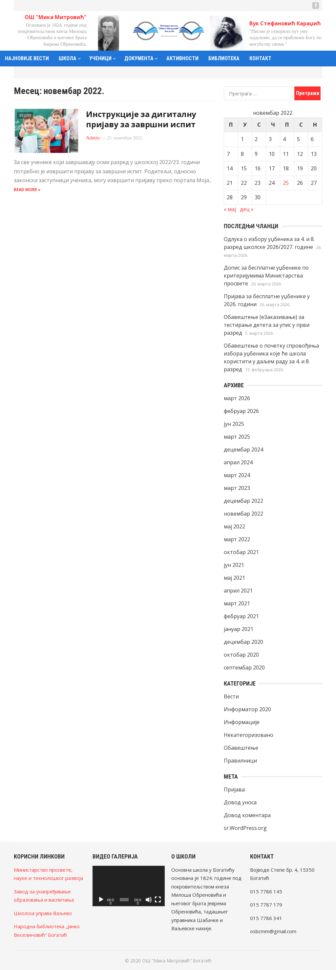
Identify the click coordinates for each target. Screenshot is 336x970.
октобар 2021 (241, 552)
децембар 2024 (243, 449)
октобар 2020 (241, 654)
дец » (247, 209)
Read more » (27, 189)
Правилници (240, 760)
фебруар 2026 (241, 411)
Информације (242, 722)
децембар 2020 (243, 641)
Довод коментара (247, 815)
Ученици (100, 58)
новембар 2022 (243, 513)
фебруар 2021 (241, 616)
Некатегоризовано (248, 735)
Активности (182, 58)
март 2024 (237, 475)
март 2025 (237, 436)
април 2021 (238, 590)
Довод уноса (240, 802)
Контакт (260, 58)
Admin (93, 137)
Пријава (234, 789)
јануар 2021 (238, 629)
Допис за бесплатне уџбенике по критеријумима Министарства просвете (266, 275)
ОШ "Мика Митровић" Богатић (176, 961)
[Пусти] (101, 899)
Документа (139, 58)
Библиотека (224, 58)
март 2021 (237, 603)
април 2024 (238, 462)
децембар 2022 (243, 500)
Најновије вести (27, 58)
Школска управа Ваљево (43, 913)
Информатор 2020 (247, 709)
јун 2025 (234, 423)
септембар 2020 (244, 667)
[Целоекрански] (158, 899)
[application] (129, 886)
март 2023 (237, 488)
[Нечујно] (148, 899)
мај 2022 (234, 526)
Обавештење (241, 747)
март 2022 (237, 539)
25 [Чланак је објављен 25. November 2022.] (286, 182)
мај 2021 (234, 577)
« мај (230, 209)
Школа (67, 58)
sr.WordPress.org (245, 828)
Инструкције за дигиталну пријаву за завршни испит (141, 119)
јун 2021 (234, 565)
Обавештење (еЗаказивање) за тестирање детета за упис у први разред (266, 324)
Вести (25, 115)
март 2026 (237, 398)
